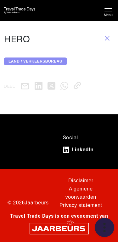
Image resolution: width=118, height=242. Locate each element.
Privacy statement (80, 205)
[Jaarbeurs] (59, 228)
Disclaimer (80, 180)
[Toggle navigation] (108, 10)
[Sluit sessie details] (107, 37)
